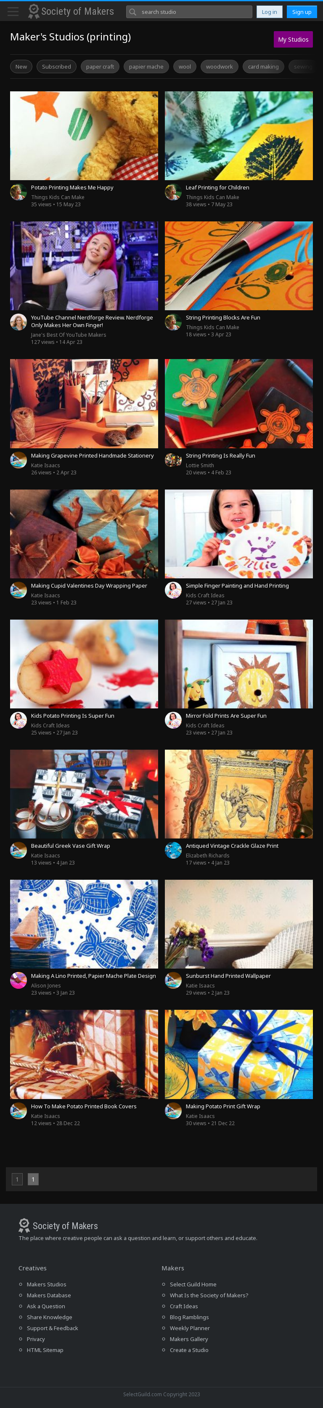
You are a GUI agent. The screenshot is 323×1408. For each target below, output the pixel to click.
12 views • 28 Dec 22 (55, 1120)
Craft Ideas (184, 1306)
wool (185, 66)
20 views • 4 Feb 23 (208, 469)
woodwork (219, 66)
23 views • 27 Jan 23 (209, 729)
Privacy (36, 1339)
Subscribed (56, 66)
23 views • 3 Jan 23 (53, 989)
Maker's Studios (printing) (70, 36)
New (21, 66)
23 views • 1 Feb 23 (54, 599)
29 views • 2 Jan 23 (208, 989)
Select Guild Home (193, 1284)
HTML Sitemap (45, 1350)
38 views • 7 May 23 (212, 201)
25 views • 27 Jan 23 (54, 729)
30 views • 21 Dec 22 (210, 1120)
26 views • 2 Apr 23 (54, 469)
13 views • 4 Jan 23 (53, 859)
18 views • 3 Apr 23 (212, 331)
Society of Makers (77, 11)
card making (263, 66)
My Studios (293, 39)
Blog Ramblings (189, 1317)
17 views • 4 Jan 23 (208, 859)
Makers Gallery (189, 1339)
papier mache (146, 66)
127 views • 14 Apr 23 (68, 338)
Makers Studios (46, 1284)
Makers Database (49, 1295)
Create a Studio (189, 1350)
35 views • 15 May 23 (58, 201)
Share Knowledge (49, 1317)
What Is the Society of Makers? (209, 1295)
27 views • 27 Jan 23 (209, 599)
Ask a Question (46, 1306)
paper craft (100, 66)
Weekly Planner (190, 1328)
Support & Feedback (52, 1328)
